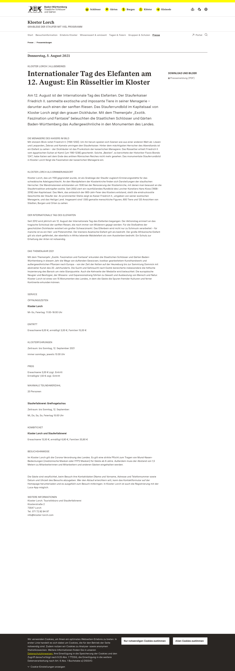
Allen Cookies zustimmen (189, 641)
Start (30, 35)
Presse (156, 35)
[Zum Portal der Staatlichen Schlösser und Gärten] (47, 9)
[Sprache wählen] (206, 9)
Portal (197, 35)
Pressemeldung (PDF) (182, 78)
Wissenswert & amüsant (93, 35)
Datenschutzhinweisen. (40, 653)
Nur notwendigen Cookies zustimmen (145, 641)
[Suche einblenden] (206, 34)
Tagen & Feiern (117, 35)
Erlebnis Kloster (68, 35)
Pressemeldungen (44, 43)
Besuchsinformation (46, 35)
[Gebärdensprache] (199, 9)
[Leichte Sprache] (192, 9)
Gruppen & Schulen (139, 35)
